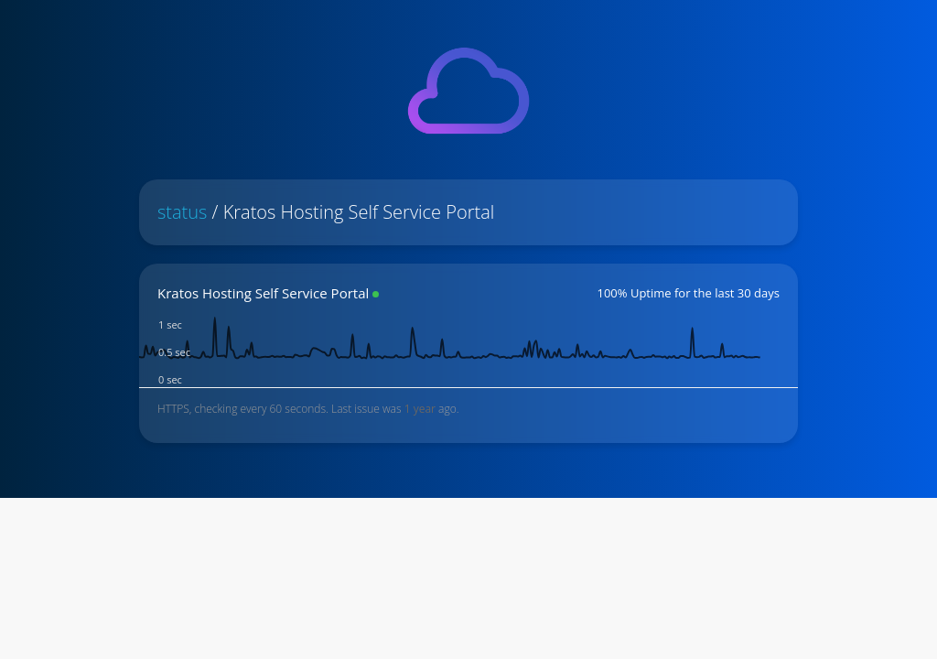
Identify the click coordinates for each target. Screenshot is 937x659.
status (182, 212)
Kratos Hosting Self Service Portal (263, 293)
